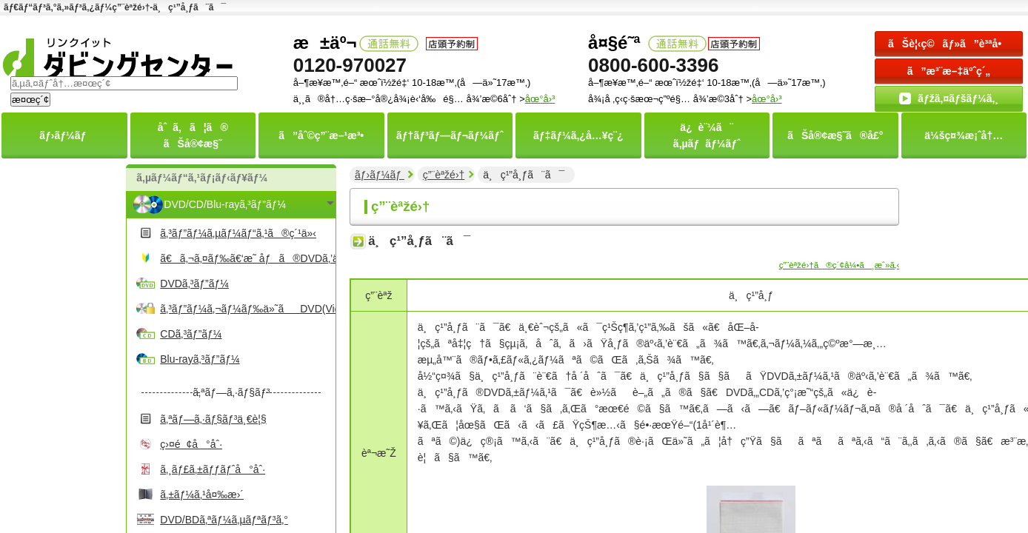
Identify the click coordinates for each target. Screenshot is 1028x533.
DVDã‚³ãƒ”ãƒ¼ (194, 283)
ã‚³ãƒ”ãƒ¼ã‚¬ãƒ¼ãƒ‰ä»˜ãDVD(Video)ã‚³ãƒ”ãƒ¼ (246, 309)
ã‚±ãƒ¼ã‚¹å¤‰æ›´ (202, 494)
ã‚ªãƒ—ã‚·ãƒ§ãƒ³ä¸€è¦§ (213, 419)
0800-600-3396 (653, 65)
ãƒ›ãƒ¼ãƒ (379, 175)
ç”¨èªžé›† (444, 175)
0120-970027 (350, 65)
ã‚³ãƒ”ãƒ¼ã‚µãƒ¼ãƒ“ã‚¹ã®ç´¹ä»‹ (238, 233)
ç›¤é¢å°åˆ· (191, 444)
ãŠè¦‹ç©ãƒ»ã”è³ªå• (948, 44)
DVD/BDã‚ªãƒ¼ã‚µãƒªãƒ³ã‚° (224, 520)
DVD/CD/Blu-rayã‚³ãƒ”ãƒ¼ (225, 204)
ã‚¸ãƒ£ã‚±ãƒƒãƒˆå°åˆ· (212, 469)
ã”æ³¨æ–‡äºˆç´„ (949, 71)
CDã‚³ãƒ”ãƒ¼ (190, 334)
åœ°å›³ (767, 98)
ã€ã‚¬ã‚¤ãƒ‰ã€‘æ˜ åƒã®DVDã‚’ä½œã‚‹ (246, 258)
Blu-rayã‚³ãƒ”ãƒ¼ (199, 359)
